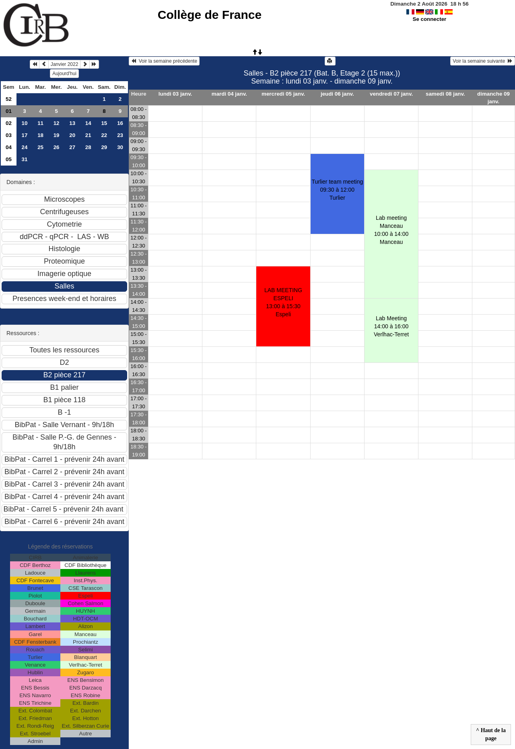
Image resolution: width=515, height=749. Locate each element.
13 (72, 123)
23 (120, 135)
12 (57, 123)
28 (88, 147)
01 (9, 111)
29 (104, 147)
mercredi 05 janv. (283, 94)
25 (40, 147)
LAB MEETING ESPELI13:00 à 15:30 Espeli (283, 302)
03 (9, 135)
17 (25, 135)
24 (25, 147)
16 (120, 123)
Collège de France (210, 14)
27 (72, 147)
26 (57, 147)
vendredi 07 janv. (391, 94)
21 (88, 135)
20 (72, 135)
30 (120, 147)
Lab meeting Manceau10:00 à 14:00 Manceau (391, 230)
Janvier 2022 (64, 64)
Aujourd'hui (64, 73)
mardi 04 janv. (229, 94)
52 (9, 99)
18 (40, 135)
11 (40, 123)
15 (104, 123)
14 (88, 123)
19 (57, 135)
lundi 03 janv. (175, 94)
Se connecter (430, 19)
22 (104, 135)
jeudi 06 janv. (337, 94)
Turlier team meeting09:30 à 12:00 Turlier (337, 189)
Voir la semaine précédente (164, 61)
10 (25, 123)
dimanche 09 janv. (493, 97)
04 (9, 147)
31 (25, 159)
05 (9, 159)
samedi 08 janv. (445, 94)
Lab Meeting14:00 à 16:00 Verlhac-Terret (391, 326)
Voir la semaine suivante (483, 61)
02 (9, 123)
